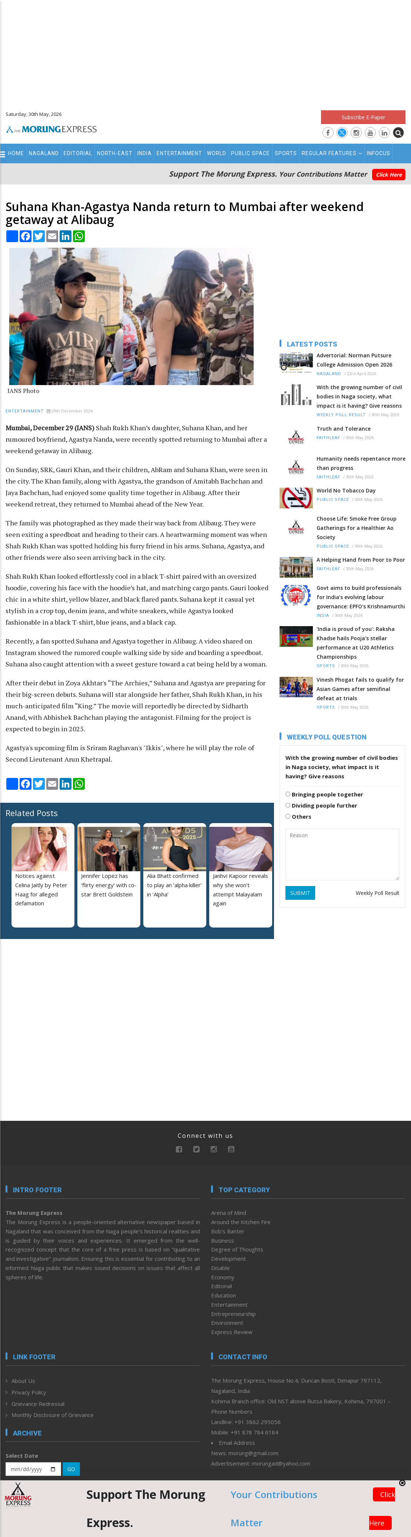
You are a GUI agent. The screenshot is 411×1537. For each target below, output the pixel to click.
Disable (220, 1268)
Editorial (78, 153)
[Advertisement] (205, 52)
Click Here (389, 174)
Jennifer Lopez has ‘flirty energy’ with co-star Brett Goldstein (109, 885)
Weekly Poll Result (341, 414)
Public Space (250, 153)
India (144, 153)
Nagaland (44, 153)
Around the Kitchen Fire (241, 1222)
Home (16, 153)
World (216, 153)
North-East (115, 153)
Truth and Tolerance (344, 428)
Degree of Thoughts (237, 1249)
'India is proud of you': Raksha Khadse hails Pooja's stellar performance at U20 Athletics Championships (356, 642)
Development (228, 1258)
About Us (23, 1380)
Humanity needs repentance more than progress (361, 463)
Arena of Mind (228, 1212)
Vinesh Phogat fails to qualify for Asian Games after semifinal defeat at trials (360, 689)
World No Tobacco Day (346, 490)
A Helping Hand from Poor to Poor (361, 559)
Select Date (22, 1455)
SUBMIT (300, 892)
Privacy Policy (28, 1392)
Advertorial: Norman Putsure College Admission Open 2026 (354, 360)
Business (222, 1240)
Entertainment (179, 153)
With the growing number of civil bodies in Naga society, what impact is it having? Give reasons (359, 396)
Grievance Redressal (37, 1403)
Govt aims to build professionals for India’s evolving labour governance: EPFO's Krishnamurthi (361, 597)
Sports (286, 153)
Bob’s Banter (227, 1231)
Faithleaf (328, 437)
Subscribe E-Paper (363, 117)
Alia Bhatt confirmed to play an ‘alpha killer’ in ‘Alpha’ (174, 885)
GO (71, 1469)
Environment (227, 1322)
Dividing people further (321, 805)
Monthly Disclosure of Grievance (52, 1415)
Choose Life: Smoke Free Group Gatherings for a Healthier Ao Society (357, 528)
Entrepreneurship (233, 1313)
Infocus (378, 153)
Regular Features (332, 153)
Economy (222, 1277)
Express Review (232, 1332)
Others (298, 816)
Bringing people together (324, 794)
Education (223, 1295)
